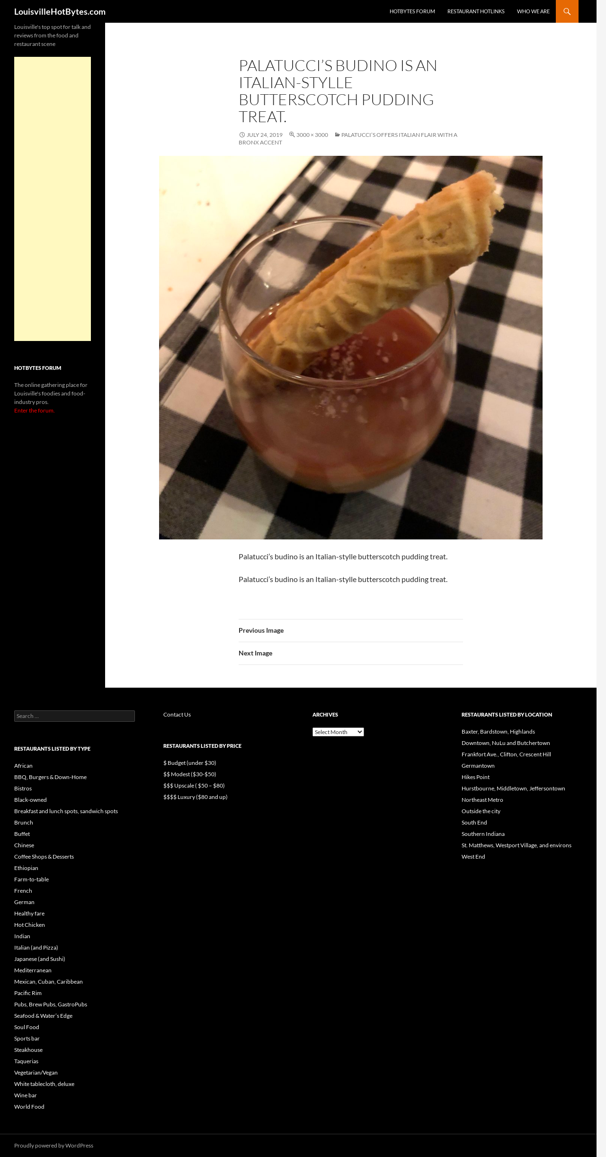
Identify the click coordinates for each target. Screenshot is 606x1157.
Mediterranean (33, 970)
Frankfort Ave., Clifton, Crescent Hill (506, 754)
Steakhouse (28, 1049)
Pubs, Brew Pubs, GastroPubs (50, 1004)
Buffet (22, 833)
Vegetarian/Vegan (36, 1072)
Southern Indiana (483, 833)
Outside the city (481, 811)
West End (473, 856)
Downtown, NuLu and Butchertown (506, 742)
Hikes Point (476, 776)
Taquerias (26, 1061)
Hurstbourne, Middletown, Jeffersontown (513, 788)
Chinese (24, 845)
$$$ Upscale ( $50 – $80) (194, 785)
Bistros (23, 788)
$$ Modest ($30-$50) (189, 774)
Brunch (23, 822)
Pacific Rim (28, 992)
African (23, 765)
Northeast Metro (482, 799)
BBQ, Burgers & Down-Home (50, 776)
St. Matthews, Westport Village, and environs (516, 845)
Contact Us (177, 714)
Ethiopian (26, 867)
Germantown (478, 765)
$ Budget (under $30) (189, 762)
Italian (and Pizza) (36, 947)
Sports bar (27, 1038)
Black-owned (30, 799)
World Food (29, 1106)
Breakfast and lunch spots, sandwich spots (66, 811)
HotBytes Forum (412, 11)
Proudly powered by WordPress (53, 1145)
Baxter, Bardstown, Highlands (498, 731)
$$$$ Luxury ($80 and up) (195, 796)
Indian (22, 936)
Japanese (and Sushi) (39, 958)
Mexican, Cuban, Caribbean (48, 981)
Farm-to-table (31, 879)
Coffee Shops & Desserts (44, 856)
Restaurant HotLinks (476, 11)
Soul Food (26, 1027)
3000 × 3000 (312, 134)
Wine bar (25, 1095)
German (24, 902)
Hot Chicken (29, 924)
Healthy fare (29, 913)
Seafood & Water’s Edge (43, 1015)
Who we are (533, 11)
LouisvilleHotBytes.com (60, 11)
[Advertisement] (52, 199)
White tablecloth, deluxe (44, 1083)
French (23, 890)
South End (474, 822)
